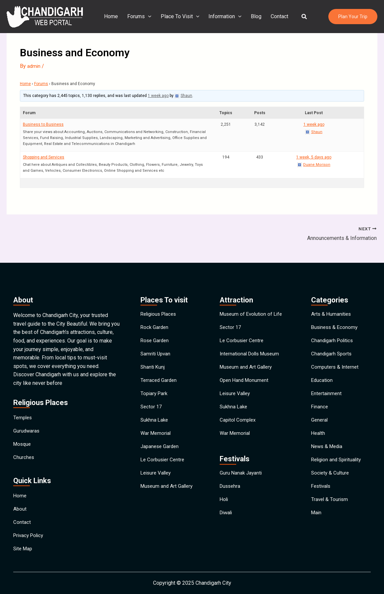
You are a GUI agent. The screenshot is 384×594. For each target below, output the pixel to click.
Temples (23, 400)
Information (221, 16)
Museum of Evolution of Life (253, 297)
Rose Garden (155, 327)
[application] (146, 16)
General (320, 419)
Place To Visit (177, 16)
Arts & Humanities (332, 297)
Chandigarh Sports (332, 343)
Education (322, 373)
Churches (24, 446)
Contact (273, 16)
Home (111, 16)
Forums (138, 16)
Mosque (22, 431)
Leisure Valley (157, 480)
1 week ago (158, 95)
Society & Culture (331, 480)
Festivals (322, 495)
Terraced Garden (159, 373)
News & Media (328, 449)
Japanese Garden (160, 449)
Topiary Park (154, 388)
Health (318, 434)
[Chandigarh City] (45, 16)
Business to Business (43, 124)
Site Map (23, 547)
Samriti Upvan (156, 343)
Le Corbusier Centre (163, 464)
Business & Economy (335, 312)
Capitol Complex (239, 419)
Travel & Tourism (330, 510)
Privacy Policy (29, 532)
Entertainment (327, 388)
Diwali (227, 522)
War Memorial (156, 434)
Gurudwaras (26, 416)
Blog (251, 16)
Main (316, 525)
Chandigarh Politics (333, 327)
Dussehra (231, 491)
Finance (320, 403)
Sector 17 (151, 403)
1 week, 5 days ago (313, 157)
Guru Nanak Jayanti (241, 476)
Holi (224, 506)
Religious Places (160, 297)
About (20, 502)
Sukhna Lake (155, 419)
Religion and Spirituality (338, 464)
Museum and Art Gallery (167, 495)
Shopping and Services (43, 157)
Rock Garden (155, 312)
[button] (297, 17)
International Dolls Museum (251, 343)
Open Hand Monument (245, 373)
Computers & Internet (335, 358)
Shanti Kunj (153, 358)
